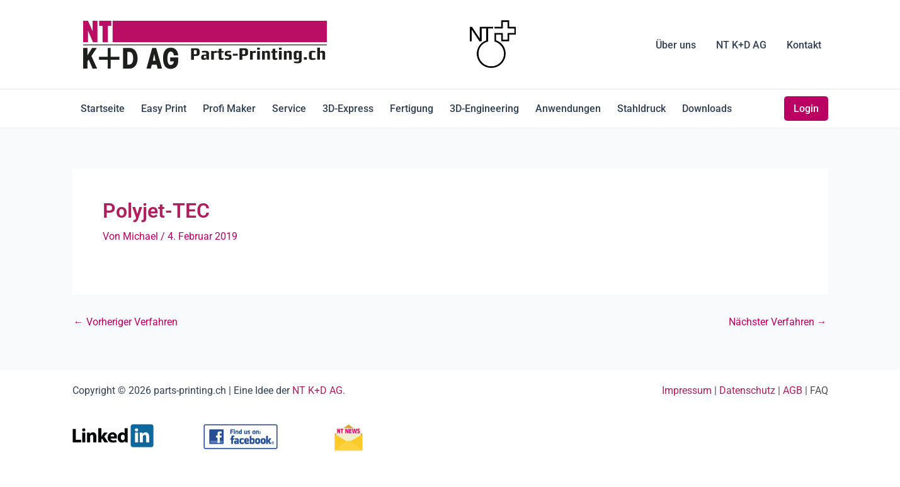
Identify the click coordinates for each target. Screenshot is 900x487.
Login (806, 109)
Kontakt (804, 45)
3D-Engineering (484, 109)
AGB (792, 390)
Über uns (676, 45)
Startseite (103, 109)
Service (289, 109)
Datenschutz (747, 390)
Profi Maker (229, 109)
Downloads (707, 109)
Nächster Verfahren (778, 322)
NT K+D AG (741, 45)
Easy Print (163, 109)
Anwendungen (568, 109)
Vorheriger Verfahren (126, 322)
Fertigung (411, 109)
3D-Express (347, 109)
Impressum (687, 390)
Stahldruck (641, 109)
